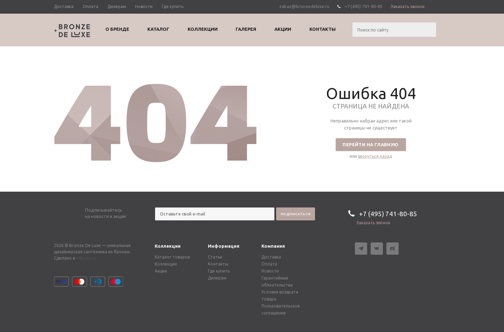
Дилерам (217, 278)
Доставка (271, 257)
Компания (273, 245)
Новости (270, 271)
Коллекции (168, 245)
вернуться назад (375, 156)
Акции (161, 271)
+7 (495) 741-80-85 (363, 6)
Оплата (269, 264)
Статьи (215, 257)
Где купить (219, 271)
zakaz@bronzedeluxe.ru (304, 6)
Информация (223, 245)
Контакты (218, 264)
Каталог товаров (172, 257)
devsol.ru (87, 258)
